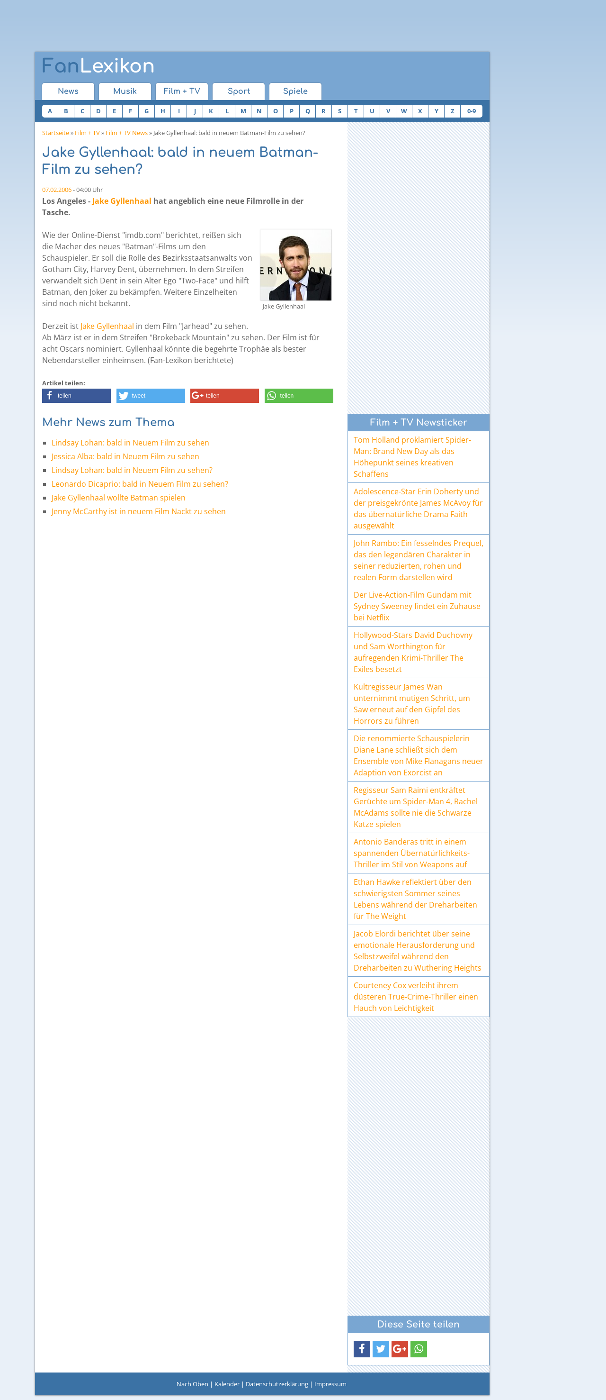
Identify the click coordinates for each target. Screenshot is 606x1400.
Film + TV (182, 91)
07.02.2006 (56, 189)
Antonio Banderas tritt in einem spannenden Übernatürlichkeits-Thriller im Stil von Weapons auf (412, 853)
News (68, 91)
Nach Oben (192, 1384)
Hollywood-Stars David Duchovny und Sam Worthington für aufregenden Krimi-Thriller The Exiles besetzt (413, 652)
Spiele (295, 91)
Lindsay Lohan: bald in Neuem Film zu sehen (130, 442)
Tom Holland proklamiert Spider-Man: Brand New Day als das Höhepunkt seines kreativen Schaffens (412, 457)
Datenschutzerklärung (277, 1384)
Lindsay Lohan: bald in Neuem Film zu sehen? (132, 470)
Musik (125, 91)
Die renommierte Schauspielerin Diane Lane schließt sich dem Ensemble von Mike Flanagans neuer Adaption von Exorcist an (418, 755)
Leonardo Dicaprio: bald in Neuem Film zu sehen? (140, 484)
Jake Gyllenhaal (122, 201)
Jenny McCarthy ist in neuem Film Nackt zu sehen (139, 511)
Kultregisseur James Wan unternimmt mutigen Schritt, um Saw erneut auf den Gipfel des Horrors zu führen (412, 704)
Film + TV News (127, 132)
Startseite (55, 132)
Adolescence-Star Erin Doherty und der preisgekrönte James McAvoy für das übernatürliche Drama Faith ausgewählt (418, 508)
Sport (239, 91)
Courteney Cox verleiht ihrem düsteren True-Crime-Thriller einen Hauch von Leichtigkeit (416, 996)
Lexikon (98, 66)
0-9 (471, 111)
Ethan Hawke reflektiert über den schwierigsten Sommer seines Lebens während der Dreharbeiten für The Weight (415, 899)
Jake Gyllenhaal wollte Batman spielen (119, 497)
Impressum (330, 1384)
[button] (76, 396)
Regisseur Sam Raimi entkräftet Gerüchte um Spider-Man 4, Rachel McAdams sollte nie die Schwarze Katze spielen (416, 807)
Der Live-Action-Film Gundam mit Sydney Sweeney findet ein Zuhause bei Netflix (417, 606)
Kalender (227, 1384)
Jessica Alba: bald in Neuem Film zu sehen (125, 456)
